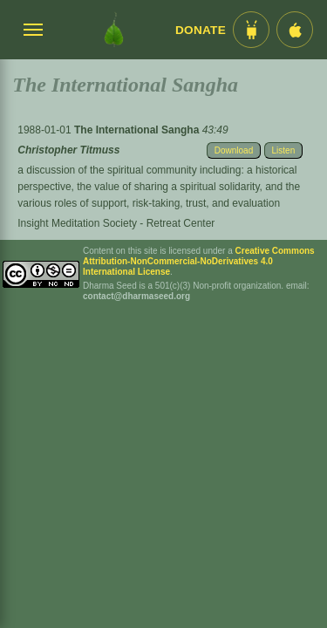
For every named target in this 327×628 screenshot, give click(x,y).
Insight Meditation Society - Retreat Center (116, 223)
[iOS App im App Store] (294, 29)
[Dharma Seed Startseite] (113, 29)
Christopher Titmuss (68, 150)
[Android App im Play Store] (251, 29)
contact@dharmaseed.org (136, 296)
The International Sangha (138, 130)
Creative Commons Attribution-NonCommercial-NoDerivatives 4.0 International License (199, 261)
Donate (200, 30)
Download (234, 150)
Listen (284, 150)
